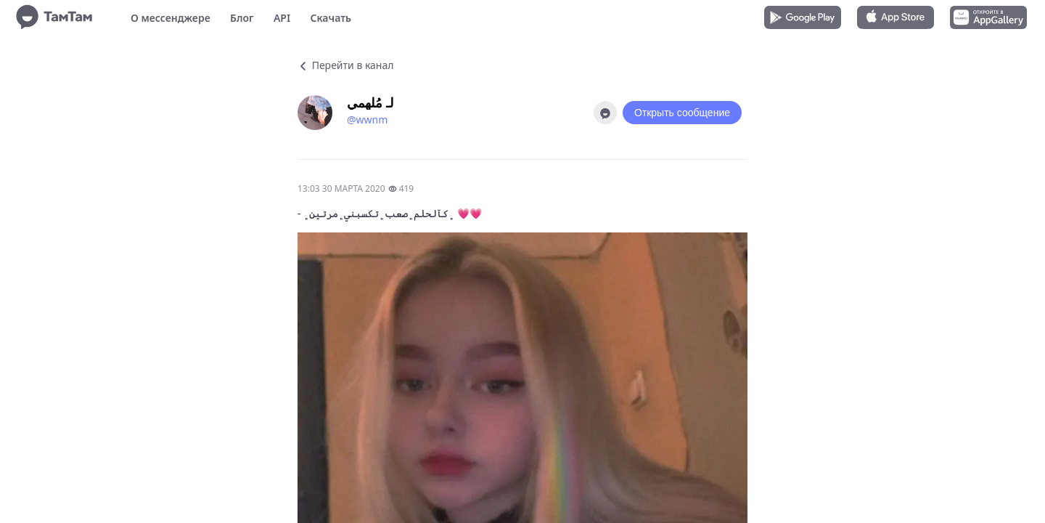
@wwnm (367, 119)
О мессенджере (170, 18)
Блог (241, 18)
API (282, 18)
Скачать (330, 18)
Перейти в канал (345, 65)
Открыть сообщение (682, 112)
